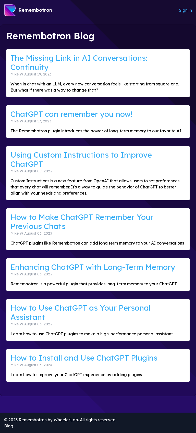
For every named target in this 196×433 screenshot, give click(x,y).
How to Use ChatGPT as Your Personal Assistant (80, 312)
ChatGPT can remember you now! (71, 114)
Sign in (185, 10)
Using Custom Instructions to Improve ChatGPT (81, 159)
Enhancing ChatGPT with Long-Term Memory (92, 267)
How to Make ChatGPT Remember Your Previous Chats (81, 221)
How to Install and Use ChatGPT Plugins (83, 358)
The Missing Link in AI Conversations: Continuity (78, 62)
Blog (8, 425)
